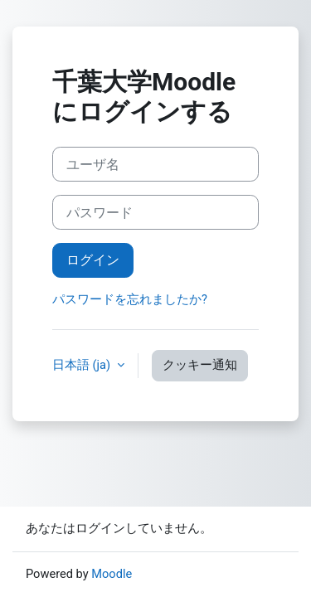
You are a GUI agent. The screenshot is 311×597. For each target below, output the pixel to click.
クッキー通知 (200, 364)
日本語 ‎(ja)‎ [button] (83, 364)
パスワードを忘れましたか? (129, 299)
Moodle (111, 573)
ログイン (92, 260)
